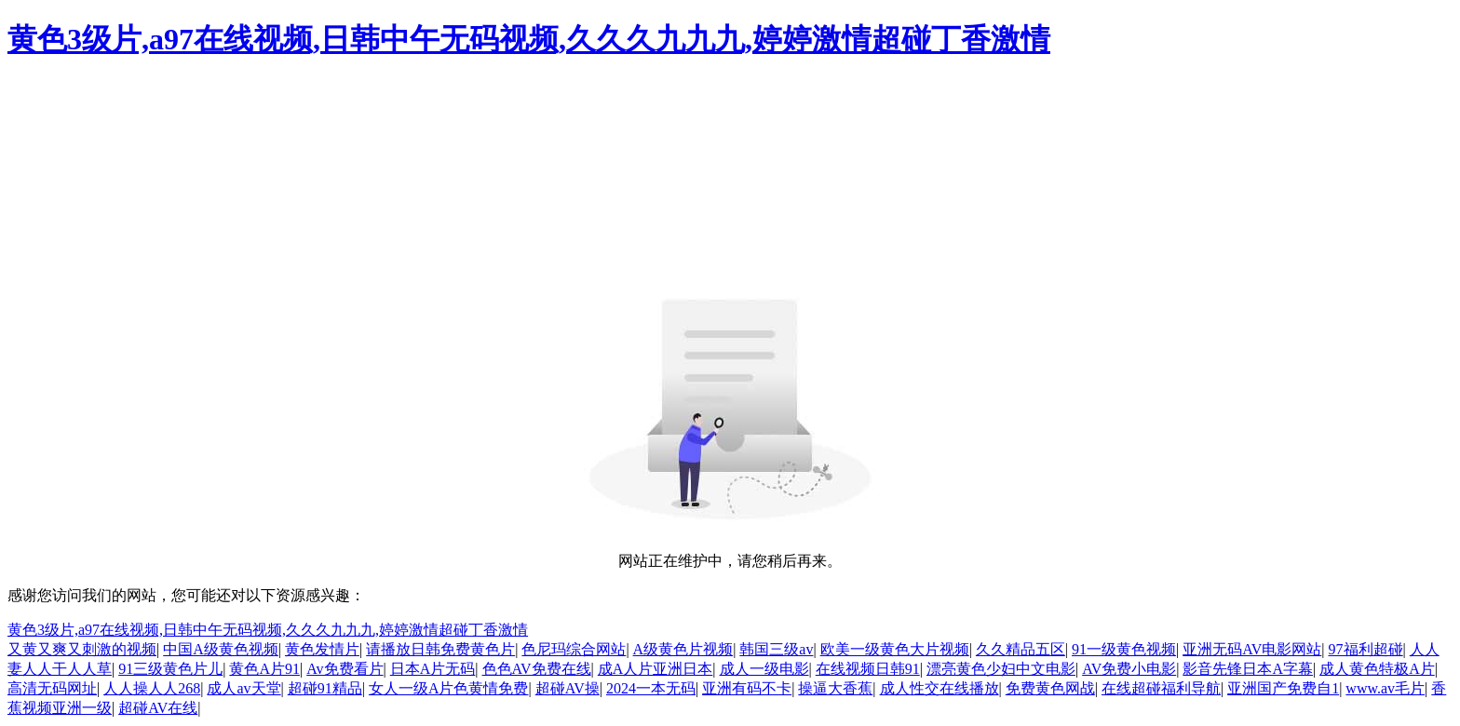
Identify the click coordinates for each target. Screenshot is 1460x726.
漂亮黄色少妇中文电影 (1000, 669)
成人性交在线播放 (939, 688)
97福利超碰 (1366, 649)
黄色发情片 (322, 649)
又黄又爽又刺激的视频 (81, 649)
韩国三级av (776, 649)
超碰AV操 (567, 688)
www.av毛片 (1385, 688)
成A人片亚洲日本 (655, 669)
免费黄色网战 (1050, 688)
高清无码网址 (52, 688)
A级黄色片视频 (683, 649)
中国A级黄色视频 (220, 649)
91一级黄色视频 (1124, 649)
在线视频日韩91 (868, 669)
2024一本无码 (651, 688)
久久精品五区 (1020, 649)
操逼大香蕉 (835, 688)
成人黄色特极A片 (1377, 669)
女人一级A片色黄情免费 (449, 688)
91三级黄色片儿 (170, 669)
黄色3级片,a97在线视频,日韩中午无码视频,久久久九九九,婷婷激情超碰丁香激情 (528, 39)
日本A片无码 (433, 669)
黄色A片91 (264, 669)
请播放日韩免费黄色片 (440, 649)
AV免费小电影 (1129, 669)
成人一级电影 (764, 669)
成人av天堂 (243, 688)
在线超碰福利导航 (1161, 688)
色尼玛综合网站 (573, 649)
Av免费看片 (344, 669)
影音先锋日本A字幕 (1248, 669)
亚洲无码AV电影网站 (1252, 649)
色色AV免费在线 (536, 669)
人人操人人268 (151, 688)
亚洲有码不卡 (746, 688)
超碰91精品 (325, 688)
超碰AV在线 (157, 708)
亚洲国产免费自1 (1283, 688)
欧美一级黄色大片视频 (894, 649)
